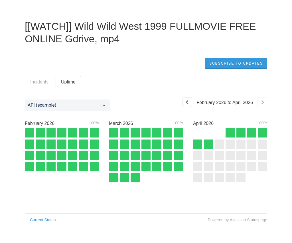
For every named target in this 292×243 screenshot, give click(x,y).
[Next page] (262, 102)
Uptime (68, 81)
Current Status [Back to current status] (40, 220)
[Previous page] (187, 102)
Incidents (39, 81)
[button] (236, 63)
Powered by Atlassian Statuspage (237, 220)
